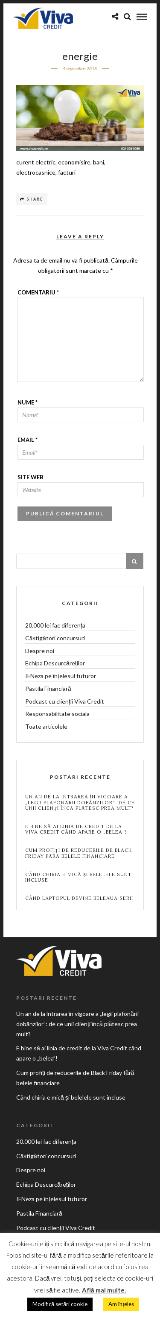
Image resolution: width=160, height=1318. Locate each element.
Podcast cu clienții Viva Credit (64, 701)
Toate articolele (46, 726)
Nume (27, 402)
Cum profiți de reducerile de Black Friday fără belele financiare (78, 853)
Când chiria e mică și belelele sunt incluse (78, 877)
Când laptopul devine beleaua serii (79, 898)
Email (27, 439)
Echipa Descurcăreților (55, 663)
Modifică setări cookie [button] (59, 1304)
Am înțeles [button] (121, 1304)
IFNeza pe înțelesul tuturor (60, 675)
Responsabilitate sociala (57, 713)
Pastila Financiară (48, 688)
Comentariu (38, 292)
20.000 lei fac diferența (55, 625)
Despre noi (39, 650)
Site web (30, 477)
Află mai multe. (104, 1290)
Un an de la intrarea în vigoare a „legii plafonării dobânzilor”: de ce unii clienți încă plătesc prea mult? (80, 802)
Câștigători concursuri (55, 638)
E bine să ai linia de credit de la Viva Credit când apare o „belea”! (76, 829)
